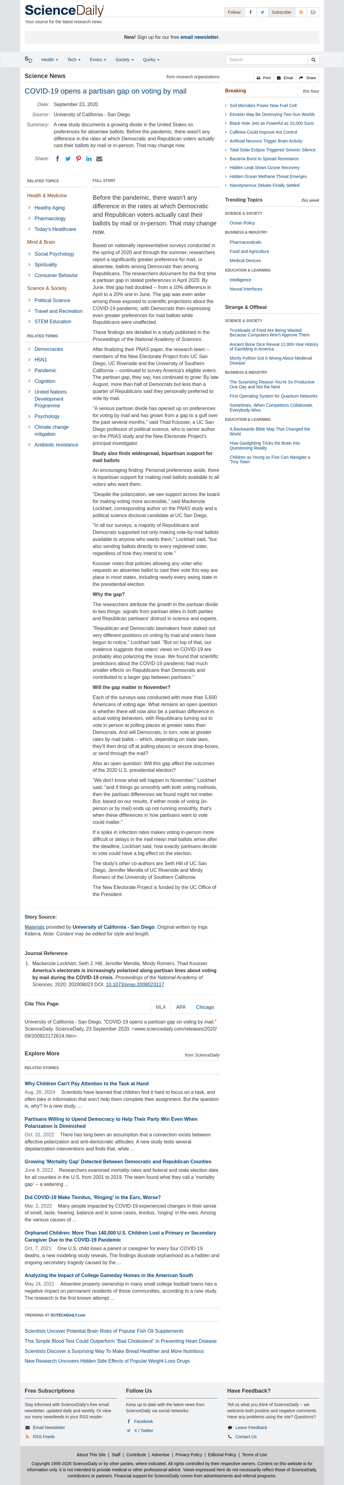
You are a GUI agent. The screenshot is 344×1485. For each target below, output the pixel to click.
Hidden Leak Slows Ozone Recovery (265, 167)
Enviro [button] (98, 59)
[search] (313, 59)
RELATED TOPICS (43, 181)
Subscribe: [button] (282, 12)
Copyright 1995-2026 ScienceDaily (65, 1463)
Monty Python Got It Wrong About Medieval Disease (271, 360)
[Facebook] (57, 158)
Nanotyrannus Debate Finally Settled (265, 185)
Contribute (136, 1454)
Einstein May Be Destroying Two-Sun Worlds (272, 114)
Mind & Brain (41, 242)
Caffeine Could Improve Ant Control (263, 132)
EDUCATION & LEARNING (247, 270)
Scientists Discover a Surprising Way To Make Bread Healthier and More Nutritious (114, 1351)
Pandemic (45, 370)
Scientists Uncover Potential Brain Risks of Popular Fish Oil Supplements (104, 1331)
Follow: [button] (234, 12)
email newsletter (199, 37)
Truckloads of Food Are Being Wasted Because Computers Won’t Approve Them (270, 332)
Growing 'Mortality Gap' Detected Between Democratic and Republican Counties (118, 1161)
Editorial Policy (222, 1454)
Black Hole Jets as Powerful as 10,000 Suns (272, 123)
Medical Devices (245, 260)
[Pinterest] (78, 158)
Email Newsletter (49, 1427)
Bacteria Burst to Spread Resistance (264, 158)
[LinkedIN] (89, 158)
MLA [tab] (161, 1007)
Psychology (47, 416)
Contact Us (246, 1436)
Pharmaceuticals (246, 242)
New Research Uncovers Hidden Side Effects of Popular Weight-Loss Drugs (107, 1361)
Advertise (160, 1454)
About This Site (91, 1454)
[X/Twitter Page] (262, 12)
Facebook (143, 1421)
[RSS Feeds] (301, 12)
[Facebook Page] (250, 12)
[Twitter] (68, 158)
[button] (263, 78)
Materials (35, 927)
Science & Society (47, 288)
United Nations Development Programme (51, 399)
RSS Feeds (44, 1436)
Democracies (49, 349)
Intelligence (240, 279)
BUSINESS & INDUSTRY (246, 232)
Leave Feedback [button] (251, 1427)
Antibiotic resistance (56, 444)
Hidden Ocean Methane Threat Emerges (268, 176)
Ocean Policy (242, 222)
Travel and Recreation (59, 311)
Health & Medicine (47, 195)
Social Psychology (54, 254)
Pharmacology (50, 218)
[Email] (99, 158)
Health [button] (50, 59)
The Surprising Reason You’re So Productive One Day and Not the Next (272, 384)
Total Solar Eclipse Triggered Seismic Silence (273, 149)
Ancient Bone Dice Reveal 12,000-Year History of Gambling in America (274, 346)
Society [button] (124, 59)
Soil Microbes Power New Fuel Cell (263, 105)
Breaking (235, 90)
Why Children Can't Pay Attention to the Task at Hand (87, 1083)
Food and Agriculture (249, 251)
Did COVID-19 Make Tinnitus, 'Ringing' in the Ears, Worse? (93, 1197)
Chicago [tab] (205, 1007)
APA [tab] (181, 1007)
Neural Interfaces (246, 289)
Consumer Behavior (56, 275)
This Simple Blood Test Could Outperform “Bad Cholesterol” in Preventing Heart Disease (121, 1341)
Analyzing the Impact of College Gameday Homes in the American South (109, 1275)
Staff (116, 1454)
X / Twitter (143, 1430)
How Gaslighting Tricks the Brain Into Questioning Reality (265, 445)
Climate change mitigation (52, 430)
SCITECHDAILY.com (68, 1315)
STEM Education (53, 321)
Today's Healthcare (55, 229)
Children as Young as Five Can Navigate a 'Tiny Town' (270, 459)
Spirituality (46, 264)
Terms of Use (254, 1454)
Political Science (52, 300)
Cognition (45, 381)
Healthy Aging (50, 207)
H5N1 (41, 359)
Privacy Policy (189, 1454)
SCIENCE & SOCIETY (243, 213)
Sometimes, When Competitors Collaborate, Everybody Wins (271, 407)
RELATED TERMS (42, 336)
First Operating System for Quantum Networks (274, 396)
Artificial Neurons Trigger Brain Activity (266, 141)
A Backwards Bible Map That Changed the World (270, 431)
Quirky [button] (151, 59)
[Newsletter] (313, 12)
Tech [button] (74, 59)
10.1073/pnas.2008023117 (135, 984)
